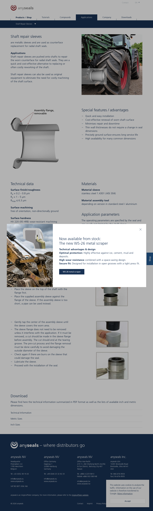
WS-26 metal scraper (72, 272)
